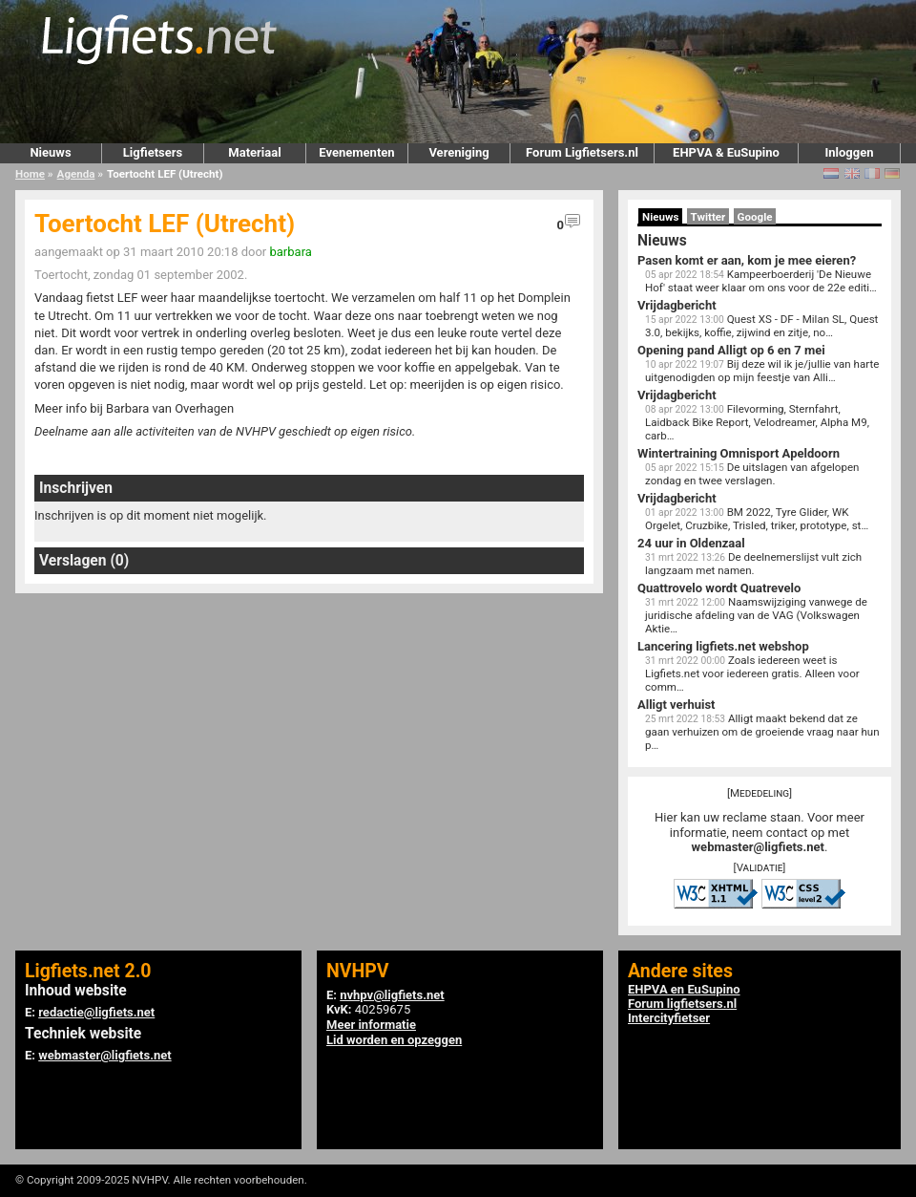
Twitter (708, 217)
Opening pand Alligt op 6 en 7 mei (731, 350)
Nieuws (50, 152)
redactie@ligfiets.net (96, 1012)
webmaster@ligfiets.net (758, 847)
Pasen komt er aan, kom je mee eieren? (746, 260)
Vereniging (458, 152)
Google (755, 217)
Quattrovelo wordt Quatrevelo (719, 588)
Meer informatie (371, 1024)
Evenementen (356, 152)
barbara (290, 252)
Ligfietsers (152, 152)
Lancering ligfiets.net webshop (723, 646)
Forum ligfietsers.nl (682, 1003)
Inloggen (848, 152)
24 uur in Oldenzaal (691, 543)
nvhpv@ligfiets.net (392, 995)
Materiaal (254, 152)
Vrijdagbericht (677, 305)
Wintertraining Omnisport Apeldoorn (738, 453)
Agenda (76, 174)
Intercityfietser (669, 1018)
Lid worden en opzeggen (394, 1040)
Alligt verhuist (676, 704)
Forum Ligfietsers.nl (582, 152)
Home (30, 174)
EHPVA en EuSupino (684, 989)
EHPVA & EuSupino (726, 152)
